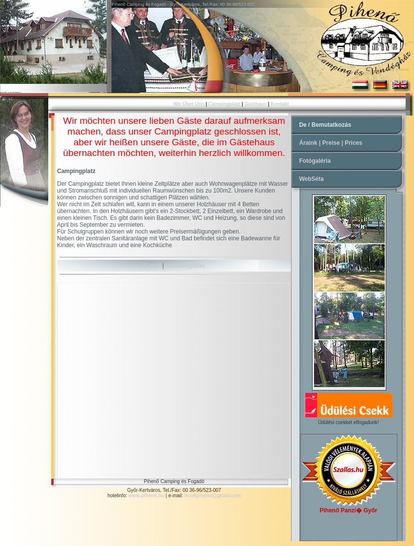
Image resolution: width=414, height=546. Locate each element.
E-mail (152, 265)
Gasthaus (255, 104)
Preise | (333, 142)
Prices (353, 142)
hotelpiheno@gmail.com (212, 495)
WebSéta (311, 179)
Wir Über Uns (189, 104)
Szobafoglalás (185, 265)
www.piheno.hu (147, 495)
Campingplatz (224, 104)
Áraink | (310, 142)
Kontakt (280, 104)
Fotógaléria (315, 160)
